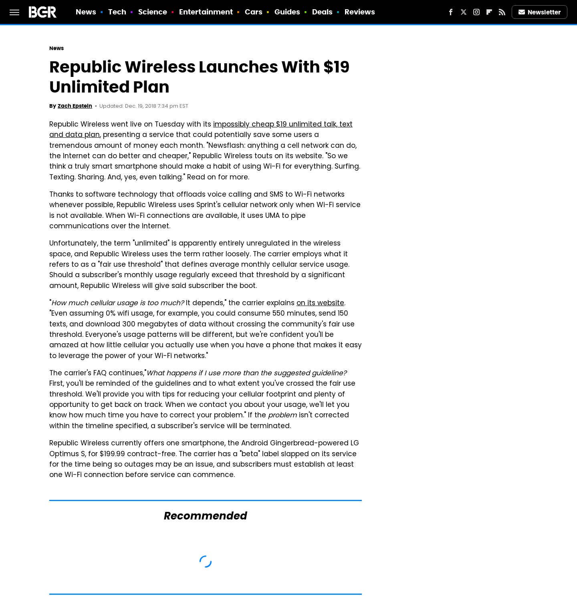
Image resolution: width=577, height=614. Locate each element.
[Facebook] (451, 12)
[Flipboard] (489, 12)
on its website (320, 303)
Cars (253, 11)
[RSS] (502, 12)
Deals (322, 11)
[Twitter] (463, 12)
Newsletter (539, 12)
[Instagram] (476, 12)
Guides (287, 11)
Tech (117, 11)
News (86, 11)
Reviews (360, 11)
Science (152, 11)
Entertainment (206, 11)
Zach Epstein (75, 106)
